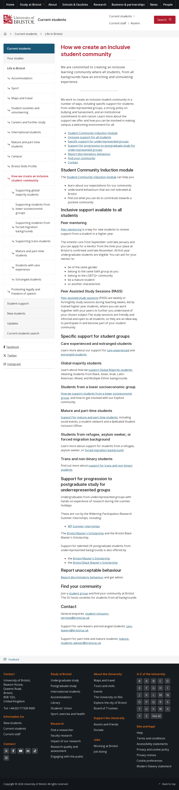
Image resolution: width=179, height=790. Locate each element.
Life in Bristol (53, 34)
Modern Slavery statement (154, 766)
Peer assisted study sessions (79, 298)
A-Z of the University (151, 674)
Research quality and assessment (64, 749)
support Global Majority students (110, 370)
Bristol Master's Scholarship (85, 533)
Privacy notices (146, 755)
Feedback (13, 659)
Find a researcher (62, 730)
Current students (52, 20)
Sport (15, 88)
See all (156, 716)
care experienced (118, 350)
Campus (16, 156)
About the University (108, 674)
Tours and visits (104, 686)
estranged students (74, 354)
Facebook (12, 347)
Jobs (97, 739)
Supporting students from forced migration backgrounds (33, 227)
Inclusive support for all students (89, 137)
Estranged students (28, 279)
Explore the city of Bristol (110, 703)
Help (140, 733)
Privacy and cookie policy (153, 749)
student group (78, 593)
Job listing (100, 752)
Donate (98, 730)
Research (100, 4)
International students (26, 132)
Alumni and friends (106, 724)
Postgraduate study (64, 686)
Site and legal (146, 726)
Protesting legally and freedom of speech (25, 291)
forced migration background (104, 450)
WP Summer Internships (84, 526)
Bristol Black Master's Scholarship (95, 563)
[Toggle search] (165, 20)
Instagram (14, 364)
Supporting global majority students (28, 192)
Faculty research (61, 735)
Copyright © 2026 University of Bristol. (25, 784)
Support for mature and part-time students (89, 417)
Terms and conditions (151, 738)
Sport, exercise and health (68, 714)
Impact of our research (66, 741)
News (154, 4)
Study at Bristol (30, 4)
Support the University (109, 718)
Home (10, 4)
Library (55, 703)
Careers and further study (28, 122)
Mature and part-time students (25, 144)
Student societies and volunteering (25, 110)
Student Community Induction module (92, 133)
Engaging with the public (67, 756)
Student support (18, 303)
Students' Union (61, 708)
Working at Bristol (106, 746)
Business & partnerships (128, 4)
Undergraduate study (65, 680)
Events (98, 691)
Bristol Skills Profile (24, 166)
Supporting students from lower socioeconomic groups (33, 209)
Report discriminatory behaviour (89, 154)
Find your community (81, 158)
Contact (73, 162)
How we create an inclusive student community (29, 178)
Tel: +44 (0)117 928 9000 (19, 708)
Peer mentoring (71, 229)
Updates (12, 323)
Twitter (12, 355)
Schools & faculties (75, 4)
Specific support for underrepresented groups (98, 141)
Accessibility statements (152, 744)
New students (16, 313)
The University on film (108, 697)
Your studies (15, 58)
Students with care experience (28, 267)
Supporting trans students (33, 241)
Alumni (135, 23)
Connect (9, 744)
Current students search (23, 333)
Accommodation (21, 78)
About (52, 4)
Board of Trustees (106, 708)
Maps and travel (22, 98)
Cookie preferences (149, 761)
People (168, 4)
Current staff (117, 23)
